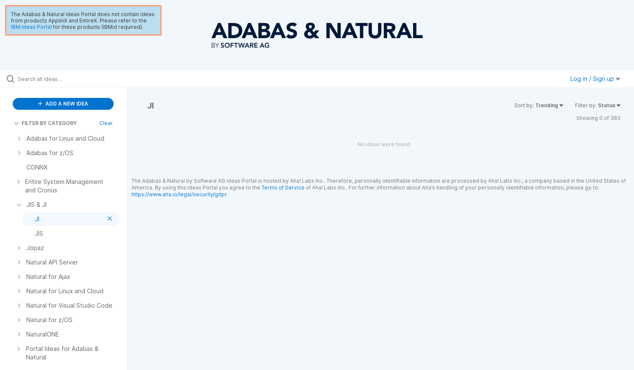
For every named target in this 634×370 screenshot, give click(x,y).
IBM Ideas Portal (31, 27)
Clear (106, 123)
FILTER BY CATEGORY (45, 123)
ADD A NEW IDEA (63, 103)
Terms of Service (283, 187)
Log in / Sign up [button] (595, 78)
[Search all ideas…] (74, 79)
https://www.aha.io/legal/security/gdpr (178, 194)
